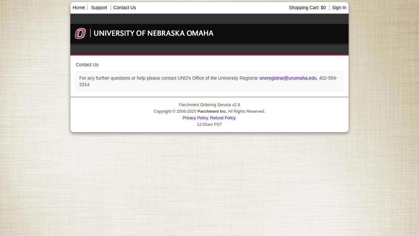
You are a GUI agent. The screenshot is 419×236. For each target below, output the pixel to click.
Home (79, 7)
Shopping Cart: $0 (308, 7)
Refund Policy (222, 118)
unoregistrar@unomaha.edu (287, 78)
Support (99, 7)
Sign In (339, 7)
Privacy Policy (195, 118)
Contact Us (124, 7)
